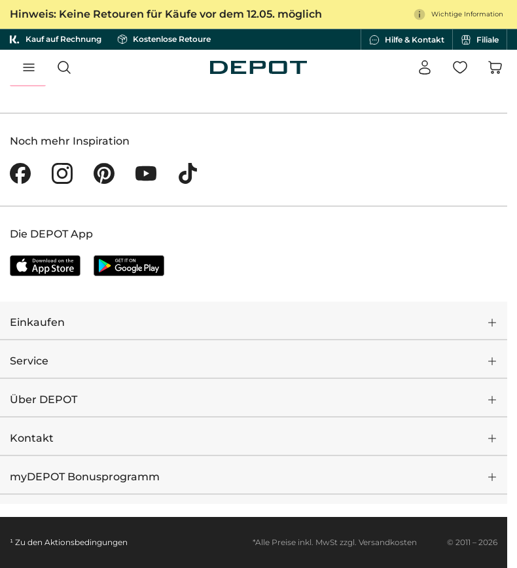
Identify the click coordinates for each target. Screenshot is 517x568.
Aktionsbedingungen (86, 542)
